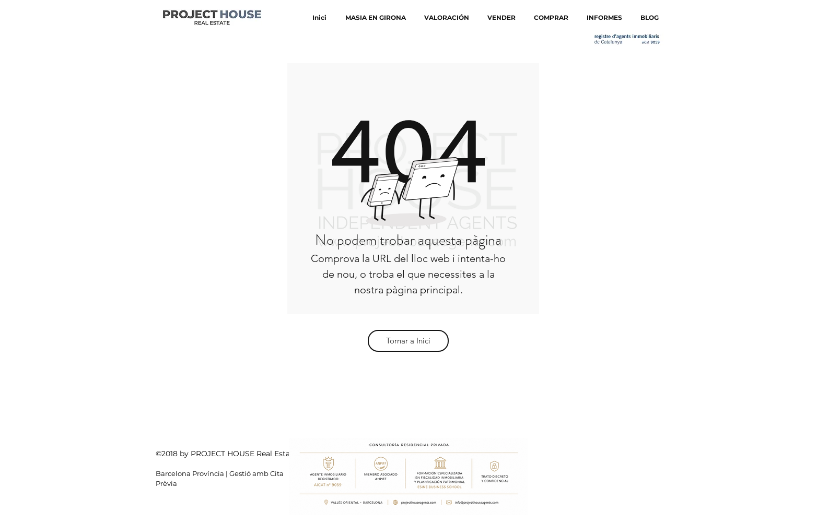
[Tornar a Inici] (408, 341)
